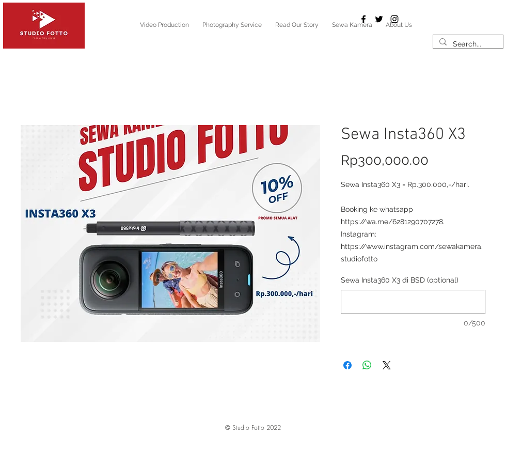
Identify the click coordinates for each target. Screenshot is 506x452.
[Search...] (467, 44)
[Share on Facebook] (347, 365)
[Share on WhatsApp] (367, 365)
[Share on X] (387, 365)
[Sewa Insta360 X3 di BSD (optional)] (413, 301)
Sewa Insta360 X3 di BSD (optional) (399, 280)
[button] (253, 427)
